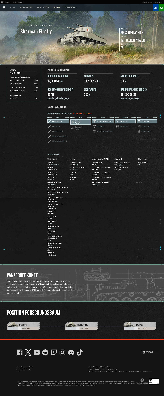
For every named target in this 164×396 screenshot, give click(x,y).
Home (32, 26)
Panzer (38, 26)
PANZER (57, 8)
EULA (18, 372)
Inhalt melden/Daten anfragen (103, 369)
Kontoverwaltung (24, 367)
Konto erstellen (158, 2)
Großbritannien (47, 26)
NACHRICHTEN (43, 8)
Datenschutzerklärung (99, 367)
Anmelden (145, 2)
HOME (12, 8)
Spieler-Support (24, 369)
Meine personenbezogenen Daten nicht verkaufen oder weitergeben (120, 372)
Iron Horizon (26, 8)
